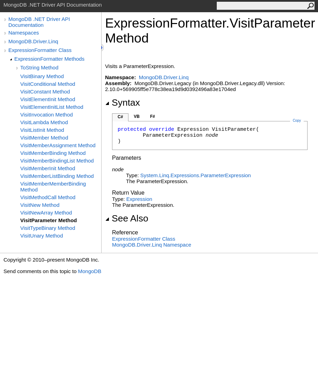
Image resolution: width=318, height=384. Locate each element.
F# (152, 116)
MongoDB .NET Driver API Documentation (39, 22)
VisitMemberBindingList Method (57, 161)
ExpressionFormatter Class (40, 50)
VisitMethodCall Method (47, 197)
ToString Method (39, 67)
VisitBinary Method (42, 76)
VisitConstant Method (45, 92)
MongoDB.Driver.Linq (33, 41)
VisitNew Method (39, 205)
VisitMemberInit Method (47, 168)
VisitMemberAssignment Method (58, 145)
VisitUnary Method (41, 236)
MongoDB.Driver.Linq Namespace (151, 245)
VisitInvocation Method (46, 115)
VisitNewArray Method (46, 213)
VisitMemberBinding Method (53, 153)
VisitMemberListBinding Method (57, 176)
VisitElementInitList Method (51, 107)
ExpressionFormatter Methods (49, 59)
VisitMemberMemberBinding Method (53, 187)
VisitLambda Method (44, 122)
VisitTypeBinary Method (47, 228)
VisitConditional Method (47, 84)
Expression (139, 199)
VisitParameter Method (48, 220)
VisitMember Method (44, 138)
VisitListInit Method (42, 130)
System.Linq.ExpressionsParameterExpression (195, 175)
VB (137, 116)
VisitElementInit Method (47, 99)
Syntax (122, 102)
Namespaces (23, 33)
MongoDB (89, 271)
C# (120, 116)
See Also (126, 218)
